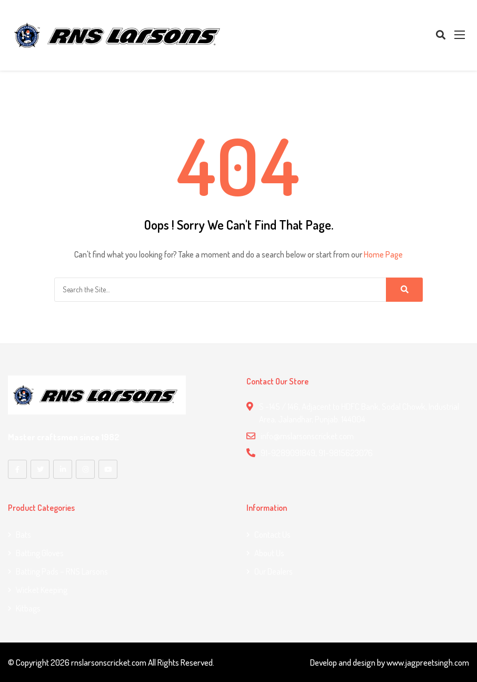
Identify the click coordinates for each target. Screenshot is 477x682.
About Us (269, 552)
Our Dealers (273, 570)
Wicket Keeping (41, 589)
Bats (23, 533)
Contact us (272, 533)
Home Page (383, 254)
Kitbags (28, 607)
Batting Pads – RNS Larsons (62, 570)
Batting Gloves (40, 552)
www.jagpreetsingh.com (427, 661)
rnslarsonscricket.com (108, 661)
